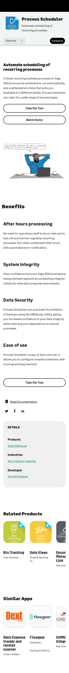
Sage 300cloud (17, 445)
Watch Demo (34, 119)
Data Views (38, 552)
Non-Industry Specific (22, 461)
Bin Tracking (13, 552)
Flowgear (37, 637)
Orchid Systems (18, 476)
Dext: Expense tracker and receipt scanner (14, 643)
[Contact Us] (57, 41)
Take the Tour (34, 108)
